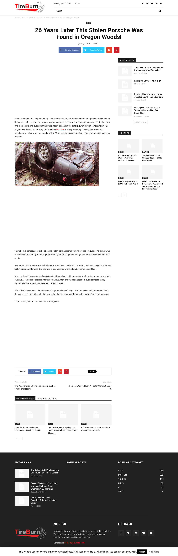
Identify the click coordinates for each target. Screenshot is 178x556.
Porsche (60, 129)
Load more (140, 122)
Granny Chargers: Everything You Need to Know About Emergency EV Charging (62, 430)
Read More (153, 552)
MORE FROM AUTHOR (46, 398)
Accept (142, 552)
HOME (59, 11)
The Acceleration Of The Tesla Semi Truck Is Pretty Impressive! (35, 387)
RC (119, 487)
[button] (160, 11)
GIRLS (121, 491)
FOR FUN (122, 474)
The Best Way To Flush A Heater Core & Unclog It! (90, 387)
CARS (89, 23)
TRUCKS (146, 152)
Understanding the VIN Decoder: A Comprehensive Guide (43, 500)
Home (77, 4)
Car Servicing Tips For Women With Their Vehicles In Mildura (127, 157)
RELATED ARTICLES (25, 398)
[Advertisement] (63, 86)
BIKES (121, 483)
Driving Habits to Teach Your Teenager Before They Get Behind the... (147, 110)
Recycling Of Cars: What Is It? (147, 81)
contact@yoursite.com (74, 542)
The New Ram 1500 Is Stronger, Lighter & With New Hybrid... (152, 157)
